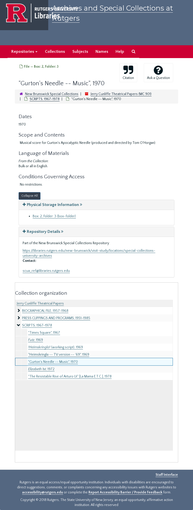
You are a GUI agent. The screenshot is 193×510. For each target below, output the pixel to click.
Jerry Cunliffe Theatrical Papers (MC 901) (121, 94)
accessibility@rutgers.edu (42, 492)
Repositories (24, 51)
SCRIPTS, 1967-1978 (45, 99)
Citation (128, 72)
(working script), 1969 (55, 347)
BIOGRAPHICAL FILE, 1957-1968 (45, 311)
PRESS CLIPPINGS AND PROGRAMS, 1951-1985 (56, 318)
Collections (55, 51)
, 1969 (35, 340)
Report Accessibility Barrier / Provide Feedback (125, 492)
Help (120, 51)
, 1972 (41, 369)
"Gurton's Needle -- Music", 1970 (53, 362)
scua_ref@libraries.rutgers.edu (46, 271)
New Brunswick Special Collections (51, 94)
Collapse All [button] (29, 195)
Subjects (80, 51)
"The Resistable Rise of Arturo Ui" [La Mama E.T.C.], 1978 (70, 376)
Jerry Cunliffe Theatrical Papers (40, 304)
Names (101, 51)
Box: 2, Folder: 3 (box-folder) (54, 216)
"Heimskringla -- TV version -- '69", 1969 (58, 355)
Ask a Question (158, 72)
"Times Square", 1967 (44, 333)
